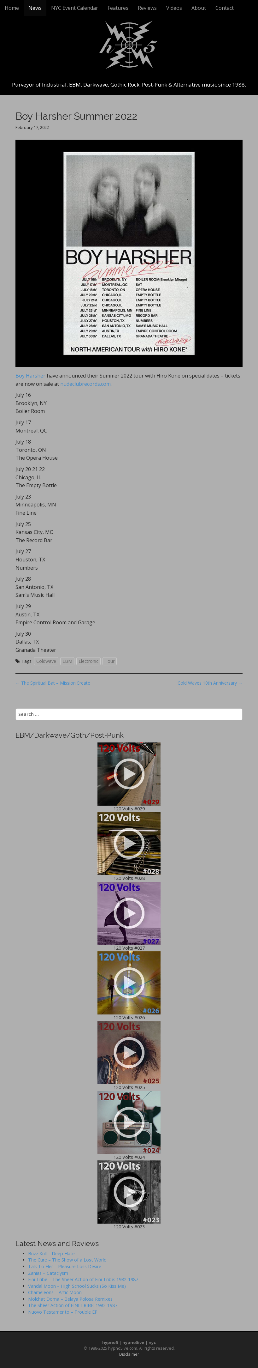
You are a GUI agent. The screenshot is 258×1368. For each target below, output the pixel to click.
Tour (109, 661)
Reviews (147, 7)
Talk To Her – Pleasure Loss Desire (64, 1266)
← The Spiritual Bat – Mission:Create (52, 683)
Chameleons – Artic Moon (55, 1292)
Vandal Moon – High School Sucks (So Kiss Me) (77, 1286)
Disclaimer (129, 1354)
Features (118, 7)
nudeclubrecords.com (85, 383)
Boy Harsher (30, 375)
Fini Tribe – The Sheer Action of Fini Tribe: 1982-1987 (83, 1279)
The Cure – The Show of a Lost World (67, 1260)
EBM (67, 661)
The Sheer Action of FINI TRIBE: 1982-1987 (72, 1305)
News (35, 7)
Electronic (88, 661)
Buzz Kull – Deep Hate (51, 1253)
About (198, 7)
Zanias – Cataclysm (48, 1273)
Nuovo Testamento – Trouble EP (62, 1312)
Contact (224, 7)
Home (12, 7)
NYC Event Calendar (74, 7)
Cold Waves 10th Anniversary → (210, 683)
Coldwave (46, 661)
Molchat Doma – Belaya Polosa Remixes (70, 1299)
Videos (174, 7)
